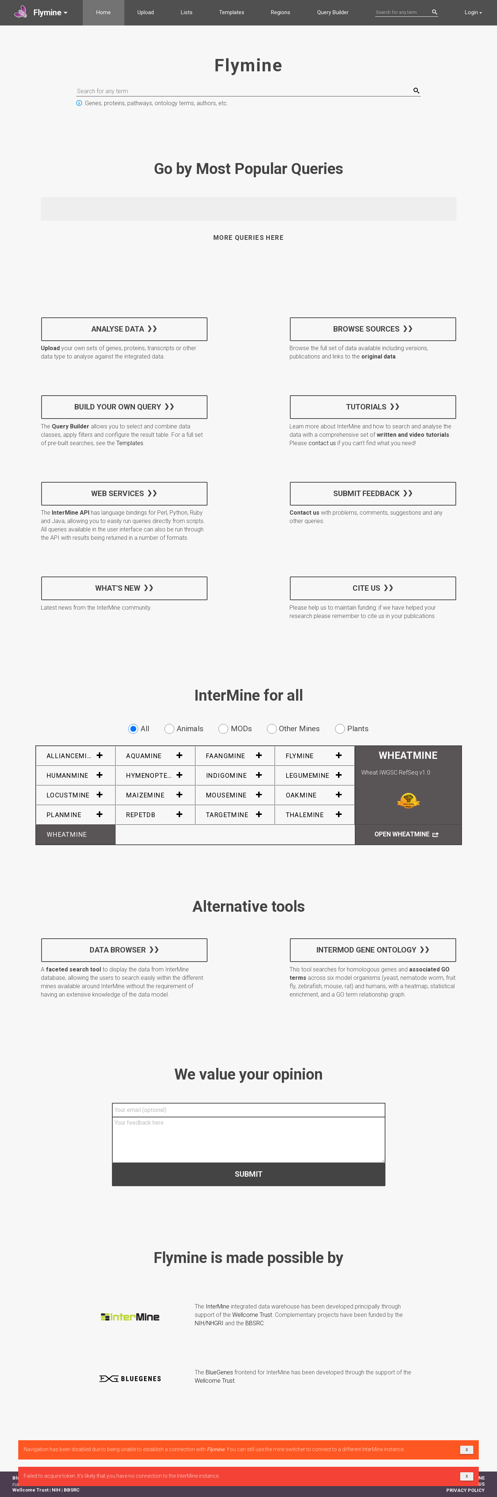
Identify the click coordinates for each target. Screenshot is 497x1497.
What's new (117, 587)
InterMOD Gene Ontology (366, 950)
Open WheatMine (406, 834)
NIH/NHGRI (209, 1323)
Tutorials (366, 407)
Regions (280, 12)
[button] (41, 12)
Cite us (366, 587)
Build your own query (117, 407)
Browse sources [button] (366, 328)
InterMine (217, 1306)
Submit (249, 1173)
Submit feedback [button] (366, 493)
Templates (231, 12)
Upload (145, 12)
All (138, 729)
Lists (187, 12)
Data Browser (117, 950)
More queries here (248, 237)
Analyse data (117, 328)
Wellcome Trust (252, 1314)
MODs (235, 729)
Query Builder (333, 12)
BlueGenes (219, 1372)
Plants (352, 729)
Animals (183, 729)
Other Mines (293, 729)
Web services (117, 493)
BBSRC (254, 1323)
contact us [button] (322, 443)
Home (103, 12)
